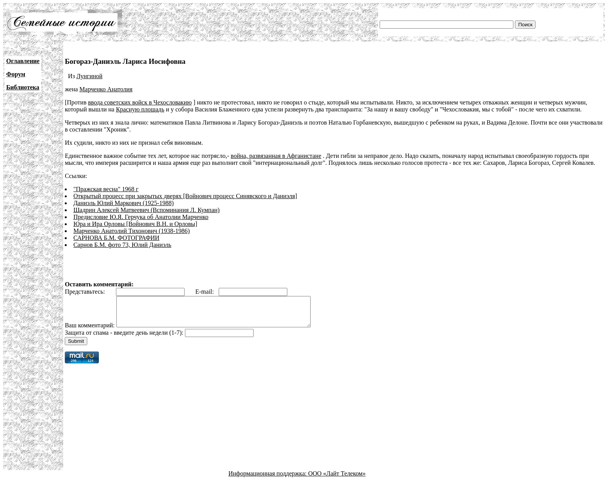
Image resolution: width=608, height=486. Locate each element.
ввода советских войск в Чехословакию (140, 102)
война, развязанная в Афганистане (276, 155)
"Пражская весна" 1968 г (105, 189)
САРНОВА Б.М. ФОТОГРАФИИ (116, 237)
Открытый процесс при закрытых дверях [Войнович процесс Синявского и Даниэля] (185, 196)
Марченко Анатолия (106, 89)
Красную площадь (140, 109)
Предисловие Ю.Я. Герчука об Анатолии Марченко (140, 217)
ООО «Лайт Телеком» (337, 479)
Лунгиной (89, 76)
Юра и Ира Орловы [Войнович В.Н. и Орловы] (135, 224)
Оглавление (23, 61)
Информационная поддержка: (268, 479)
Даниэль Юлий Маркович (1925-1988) (123, 203)
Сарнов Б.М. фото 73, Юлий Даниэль (122, 244)
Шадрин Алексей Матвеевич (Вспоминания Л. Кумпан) (146, 210)
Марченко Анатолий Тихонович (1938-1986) (131, 231)
